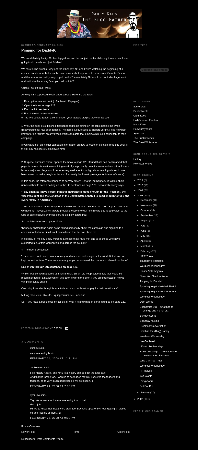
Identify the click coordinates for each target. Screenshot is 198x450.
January (145, 392)
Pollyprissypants (143, 129)
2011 (140, 180)
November (146, 205)
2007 (140, 398)
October (145, 210)
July (143, 225)
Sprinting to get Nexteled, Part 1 (158, 286)
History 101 (146, 255)
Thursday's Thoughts (152, 260)
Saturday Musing (149, 320)
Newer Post (28, 431)
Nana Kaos (140, 124)
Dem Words (146, 301)
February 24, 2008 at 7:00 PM (52, 386)
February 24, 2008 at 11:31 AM (53, 358)
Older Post (123, 431)
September (147, 215)
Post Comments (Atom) (50, 438)
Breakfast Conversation (153, 325)
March (144, 246)
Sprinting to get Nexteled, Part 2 (158, 291)
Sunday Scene (148, 315)
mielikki (34, 348)
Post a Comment (31, 426)
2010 (140, 185)
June (143, 230)
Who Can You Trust (151, 360)
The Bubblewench (144, 138)
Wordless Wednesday (152, 265)
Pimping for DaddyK (38, 50)
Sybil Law (139, 133)
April (143, 240)
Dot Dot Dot (146, 386)
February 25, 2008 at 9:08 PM (52, 417)
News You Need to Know (154, 276)
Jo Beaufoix (37, 367)
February (145, 251)
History (137, 159)
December (146, 200)
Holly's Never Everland (146, 120)
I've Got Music (148, 341)
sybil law (35, 395)
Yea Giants (146, 375)
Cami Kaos (140, 115)
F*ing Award (147, 381)
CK (51, 58)
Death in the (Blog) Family (154, 331)
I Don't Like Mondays (152, 346)
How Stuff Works (143, 163)
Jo (50, 295)
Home (76, 431)
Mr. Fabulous (77, 295)
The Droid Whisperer (145, 142)
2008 (140, 195)
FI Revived (146, 370)
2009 (140, 190)
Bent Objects (141, 111)
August (144, 220)
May (143, 235)
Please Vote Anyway (151, 271)
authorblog (140, 106)
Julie (38, 295)
